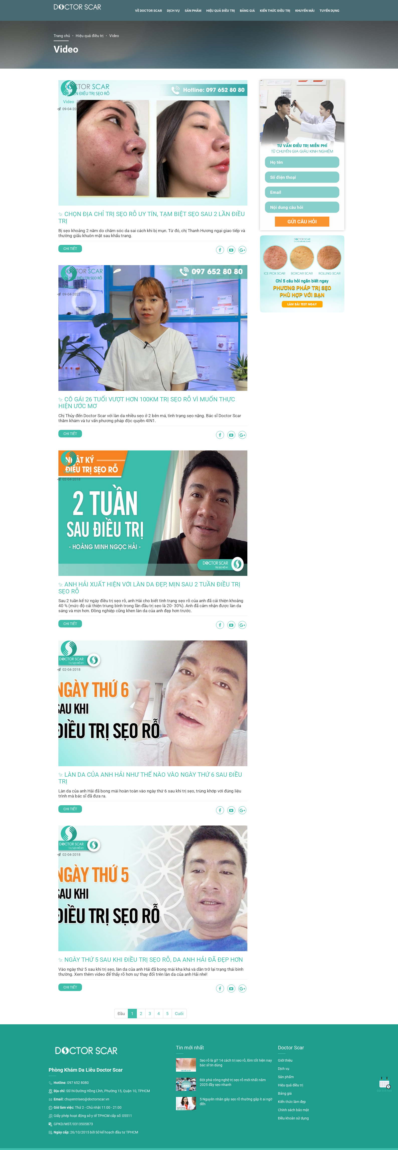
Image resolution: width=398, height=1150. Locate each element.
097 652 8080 (78, 1069)
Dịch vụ (173, 37)
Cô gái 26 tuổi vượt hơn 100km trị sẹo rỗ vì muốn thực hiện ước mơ (158, 398)
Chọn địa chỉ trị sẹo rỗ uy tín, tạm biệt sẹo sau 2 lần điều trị (168, 224)
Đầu (121, 999)
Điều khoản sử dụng (293, 1104)
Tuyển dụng (329, 37)
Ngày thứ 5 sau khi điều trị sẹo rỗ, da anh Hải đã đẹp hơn (167, 929)
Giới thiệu (285, 1047)
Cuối (179, 999)
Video (68, 128)
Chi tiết (100, 255)
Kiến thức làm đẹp (292, 1088)
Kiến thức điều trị (275, 37)
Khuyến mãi (305, 37)
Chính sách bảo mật (293, 1096)
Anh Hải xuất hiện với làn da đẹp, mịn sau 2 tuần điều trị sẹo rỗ (167, 572)
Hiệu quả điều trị (220, 37)
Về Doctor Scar (148, 37)
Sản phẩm (193, 37)
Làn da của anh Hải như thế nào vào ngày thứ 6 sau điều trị (166, 755)
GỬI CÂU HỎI (302, 248)
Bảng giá (247, 37)
